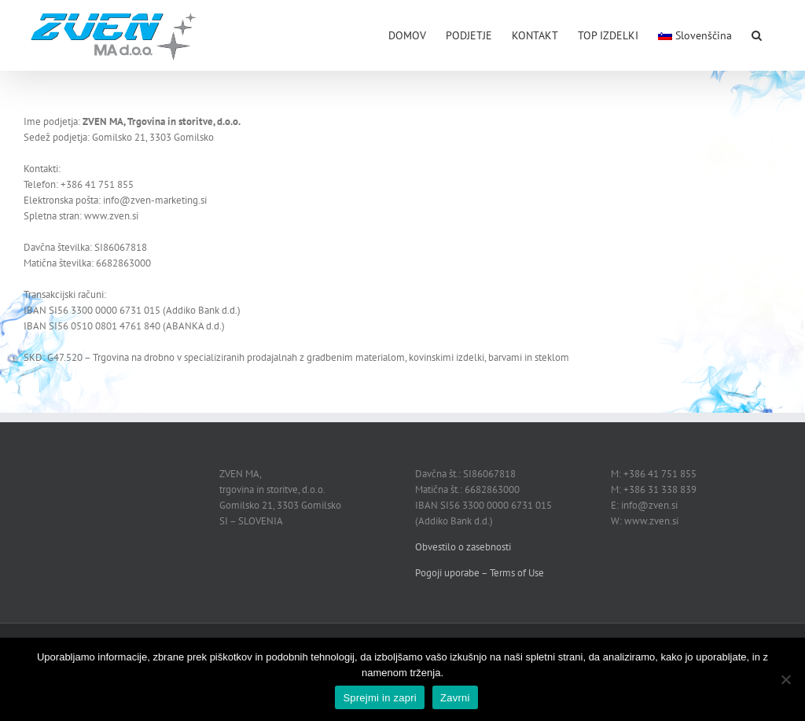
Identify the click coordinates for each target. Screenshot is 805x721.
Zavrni (455, 698)
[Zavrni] (785, 679)
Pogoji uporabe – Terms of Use (479, 572)
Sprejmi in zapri (380, 698)
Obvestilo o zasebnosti (463, 547)
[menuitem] (695, 34)
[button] (757, 34)
